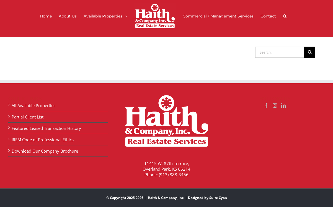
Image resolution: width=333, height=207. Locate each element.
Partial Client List (27, 111)
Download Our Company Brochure (45, 145)
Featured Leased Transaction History (46, 122)
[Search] (309, 46)
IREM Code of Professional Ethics (43, 134)
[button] (284, 16)
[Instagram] (275, 100)
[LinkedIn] (283, 100)
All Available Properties (33, 100)
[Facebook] (266, 100)
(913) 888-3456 (174, 169)
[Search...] (279, 46)
